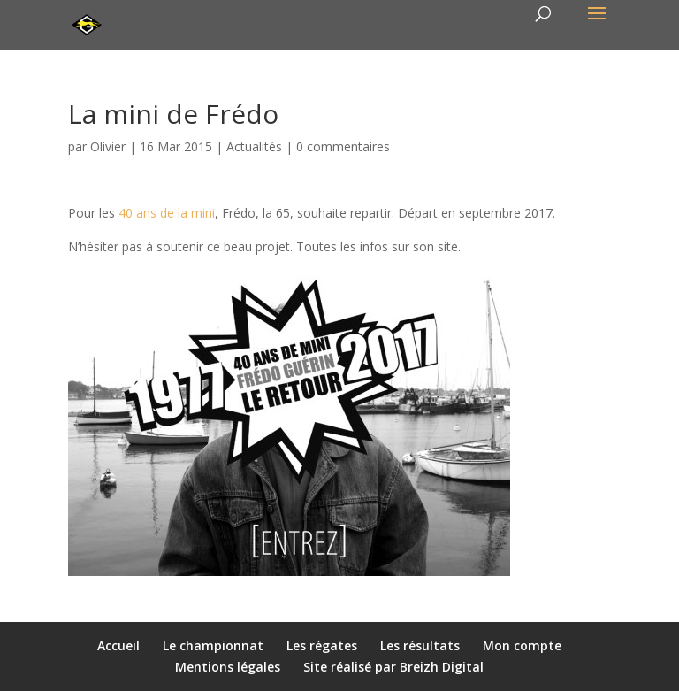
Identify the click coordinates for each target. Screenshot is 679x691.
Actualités (254, 146)
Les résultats (420, 645)
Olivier (108, 146)
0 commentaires (343, 146)
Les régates (321, 645)
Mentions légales (227, 666)
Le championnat (213, 645)
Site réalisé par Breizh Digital (393, 666)
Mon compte (522, 645)
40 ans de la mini (166, 212)
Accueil (118, 645)
